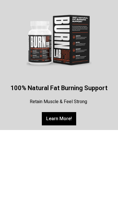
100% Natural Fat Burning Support (59, 88)
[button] (59, 118)
